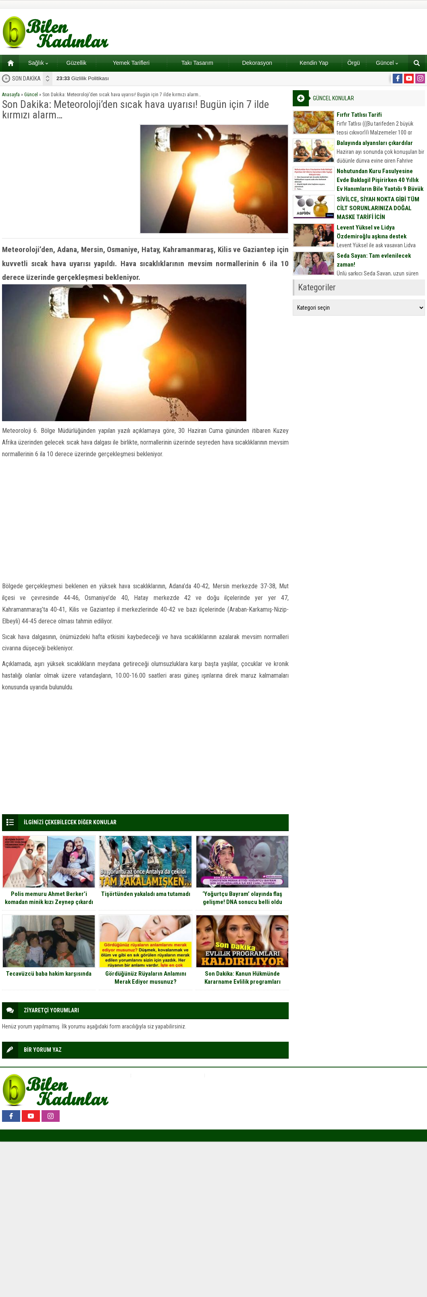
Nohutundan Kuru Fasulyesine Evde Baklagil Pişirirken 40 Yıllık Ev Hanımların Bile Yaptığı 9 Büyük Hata (380, 184)
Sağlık (38, 63)
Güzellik (77, 63)
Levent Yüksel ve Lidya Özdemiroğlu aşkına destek (371, 232)
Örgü (353, 63)
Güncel (387, 63)
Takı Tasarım (197, 63)
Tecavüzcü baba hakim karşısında (49, 973)
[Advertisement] (68, 174)
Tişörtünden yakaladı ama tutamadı (145, 894)
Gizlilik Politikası (82, 78)
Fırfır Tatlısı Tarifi (359, 114)
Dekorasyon (257, 63)
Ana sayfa (8, 63)
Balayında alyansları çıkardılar (375, 143)
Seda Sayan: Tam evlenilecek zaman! (374, 260)
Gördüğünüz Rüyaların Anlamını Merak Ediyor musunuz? (145, 977)
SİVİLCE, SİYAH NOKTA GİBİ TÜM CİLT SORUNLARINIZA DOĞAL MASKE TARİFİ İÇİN (378, 208)
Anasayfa (11, 94)
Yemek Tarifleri (131, 63)
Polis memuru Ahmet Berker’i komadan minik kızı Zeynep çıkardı (49, 898)
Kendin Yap (314, 63)
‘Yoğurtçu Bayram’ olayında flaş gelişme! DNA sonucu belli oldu (242, 898)
